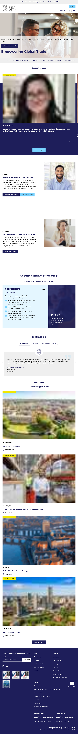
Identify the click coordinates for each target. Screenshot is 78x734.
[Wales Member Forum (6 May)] (39, 545)
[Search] (69, 11)
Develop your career (11, 194)
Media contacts (38, 664)
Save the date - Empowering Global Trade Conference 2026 (39, 2)
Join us (60, 10)
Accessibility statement (41, 706)
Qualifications (45, 344)
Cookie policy (38, 703)
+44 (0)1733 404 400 (65, 717)
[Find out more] (25, 306)
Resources (56, 657)
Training (35, 344)
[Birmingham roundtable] (39, 607)
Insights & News (39, 667)
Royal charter (38, 693)
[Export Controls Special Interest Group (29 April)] (39, 484)
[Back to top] (72, 683)
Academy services (23, 60)
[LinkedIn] (3, 666)
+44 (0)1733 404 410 (43, 717)
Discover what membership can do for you (39, 281)
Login (72, 6)
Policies (36, 700)
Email (4, 657)
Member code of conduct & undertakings (47, 689)
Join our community (10, 46)
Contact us (37, 657)
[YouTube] (7, 666)
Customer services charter (42, 696)
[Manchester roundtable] (39, 421)
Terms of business (39, 686)
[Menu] (74, 11)
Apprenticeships (58, 674)
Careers (36, 660)
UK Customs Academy (60, 678)
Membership (70, 60)
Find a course (9, 60)
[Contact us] (65, 10)
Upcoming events (55, 60)
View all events (39, 642)
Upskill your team (27, 194)
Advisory (55, 344)
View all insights (39, 150)
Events (36, 671)
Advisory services (39, 60)
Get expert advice (10, 251)
